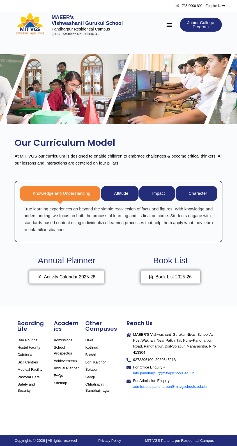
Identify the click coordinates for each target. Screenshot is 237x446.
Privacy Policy (109, 440)
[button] (169, 24)
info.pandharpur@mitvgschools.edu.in (163, 373)
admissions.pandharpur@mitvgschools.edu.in (170, 386)
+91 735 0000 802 (190, 6)
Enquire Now (218, 6)
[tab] (60, 193)
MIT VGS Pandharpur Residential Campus (179, 440)
